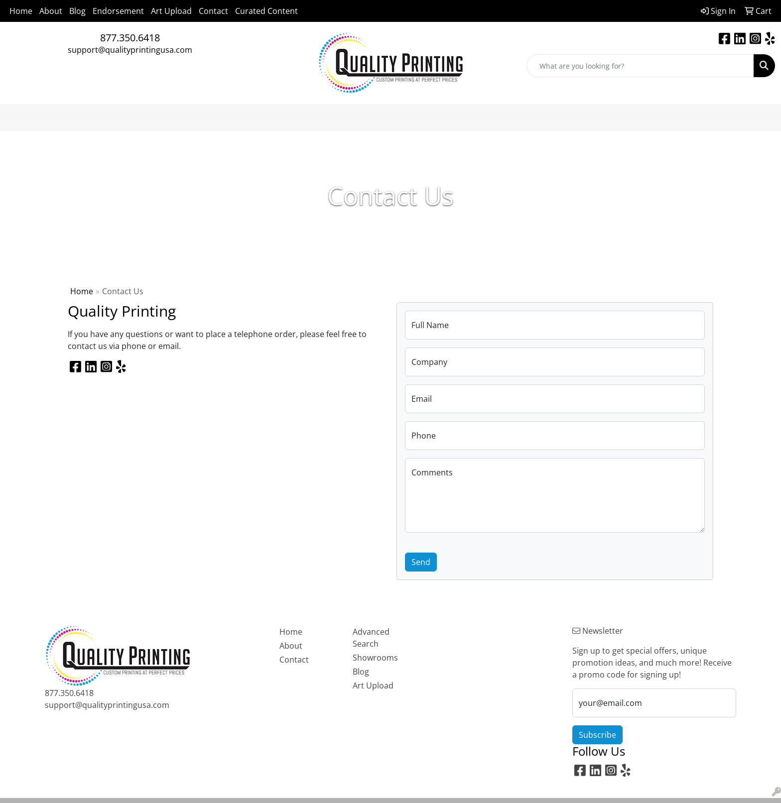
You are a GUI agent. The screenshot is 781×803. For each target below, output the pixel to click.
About (50, 10)
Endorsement (118, 10)
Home (20, 10)
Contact (213, 10)
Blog (77, 10)
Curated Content (266, 10)
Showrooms (375, 657)
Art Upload (171, 10)
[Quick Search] (640, 65)
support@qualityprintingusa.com (130, 49)
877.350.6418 (130, 37)
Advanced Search (371, 637)
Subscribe (597, 734)
